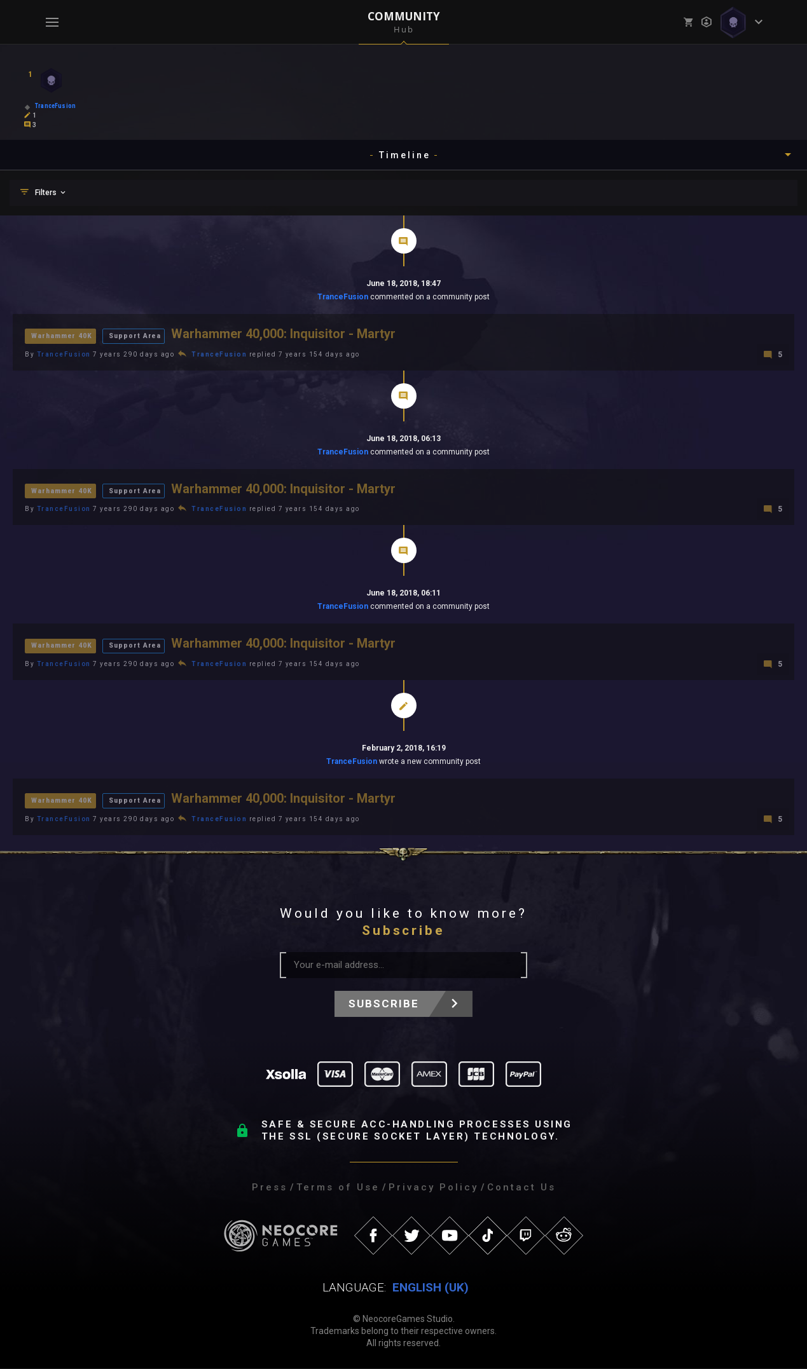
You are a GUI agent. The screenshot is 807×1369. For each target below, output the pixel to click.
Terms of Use (338, 1188)
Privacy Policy (433, 1188)
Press (269, 1188)
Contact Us (521, 1188)
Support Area (138, 335)
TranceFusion (342, 296)
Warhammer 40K (63, 335)
